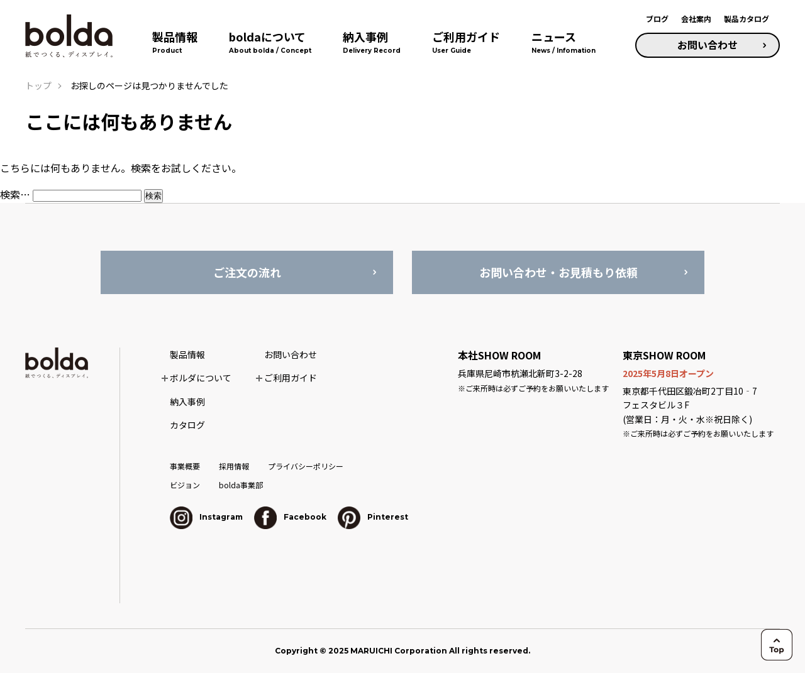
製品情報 (187, 354)
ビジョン (185, 484)
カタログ (187, 425)
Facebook (290, 517)
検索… (15, 194)
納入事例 (187, 401)
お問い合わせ (707, 44)
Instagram (206, 517)
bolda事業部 (241, 484)
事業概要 (185, 466)
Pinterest (373, 517)
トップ (38, 85)
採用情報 (234, 466)
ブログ (657, 18)
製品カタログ (746, 18)
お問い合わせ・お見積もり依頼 (558, 272)
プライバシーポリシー (305, 466)
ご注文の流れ (247, 272)
